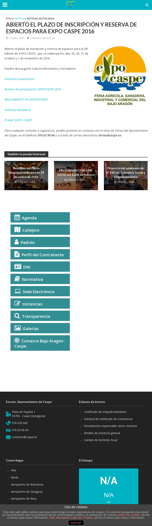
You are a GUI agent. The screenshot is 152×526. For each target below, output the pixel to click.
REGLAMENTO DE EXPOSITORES (26, 99)
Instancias (32, 304)
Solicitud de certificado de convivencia (108, 419)
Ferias (10, 18)
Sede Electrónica (38, 291)
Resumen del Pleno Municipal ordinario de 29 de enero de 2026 (26, 173)
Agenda (29, 218)
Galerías (31, 328)
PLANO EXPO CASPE (18, 120)
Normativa (32, 279)
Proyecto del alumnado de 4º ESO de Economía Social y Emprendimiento (125, 173)
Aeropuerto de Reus (24, 498)
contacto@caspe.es (24, 437)
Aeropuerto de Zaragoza (27, 491)
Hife (13, 470)
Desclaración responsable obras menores (110, 426)
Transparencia (36, 316)
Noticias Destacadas (40, 18)
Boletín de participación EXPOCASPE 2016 (32, 89)
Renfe (14, 477)
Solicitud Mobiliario (17, 110)
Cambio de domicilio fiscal (100, 440)
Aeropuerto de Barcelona (27, 484)
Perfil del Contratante (43, 254)
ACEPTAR (76, 523)
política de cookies (128, 514)
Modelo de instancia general (102, 433)
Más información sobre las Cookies (71, 517)
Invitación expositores (19, 79)
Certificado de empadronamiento (105, 412)
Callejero (30, 230)
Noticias (20, 18)
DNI (26, 267)
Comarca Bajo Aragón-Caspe (39, 343)
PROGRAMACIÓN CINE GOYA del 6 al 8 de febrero (76, 172)
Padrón (28, 242)
